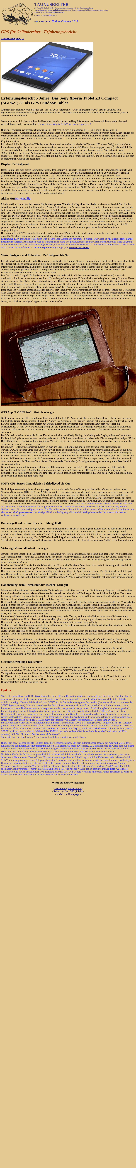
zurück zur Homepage (68, 794)
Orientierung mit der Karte (67, 788)
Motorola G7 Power (79, 247)
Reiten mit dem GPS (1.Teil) (68, 791)
